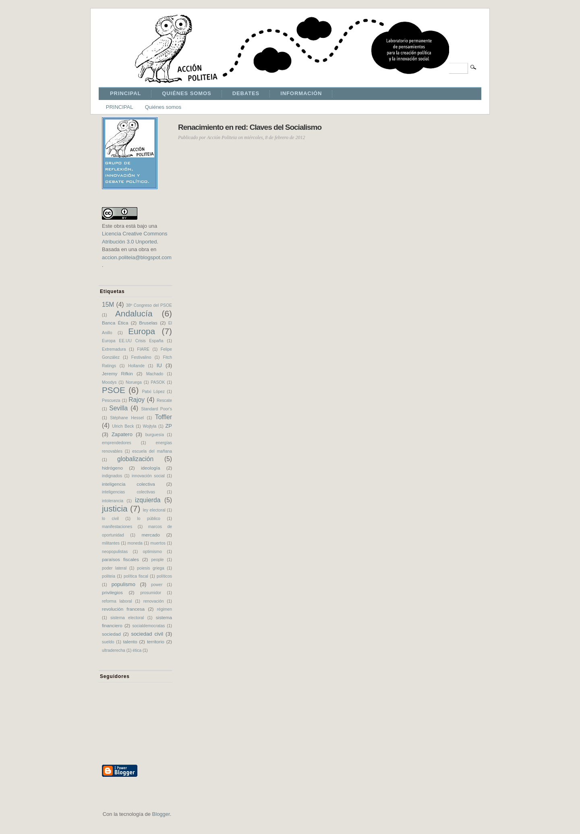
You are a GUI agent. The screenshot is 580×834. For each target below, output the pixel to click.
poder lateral (114, 568)
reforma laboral (117, 601)
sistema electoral (127, 618)
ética (137, 650)
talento (130, 641)
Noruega (134, 382)
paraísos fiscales (120, 559)
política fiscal (136, 576)
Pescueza (111, 400)
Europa (141, 331)
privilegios (112, 592)
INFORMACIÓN (301, 93)
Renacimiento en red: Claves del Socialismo (249, 127)
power (156, 584)
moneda (135, 543)
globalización (135, 458)
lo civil (110, 518)
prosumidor (150, 593)
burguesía (154, 435)
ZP (168, 426)
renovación (153, 601)
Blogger (161, 814)
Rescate (164, 400)
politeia (108, 576)
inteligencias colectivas (128, 492)
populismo (123, 584)
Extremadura (114, 349)
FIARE (143, 349)
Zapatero (122, 434)
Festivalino (141, 357)
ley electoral (154, 510)
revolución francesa (123, 608)
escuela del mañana (152, 451)
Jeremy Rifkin (117, 373)
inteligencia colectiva (128, 484)
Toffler (163, 417)
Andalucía (134, 313)
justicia (115, 508)
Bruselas (148, 322)
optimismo (152, 551)
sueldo (108, 642)
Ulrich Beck (123, 426)
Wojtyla (149, 426)
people (157, 559)
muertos (158, 543)
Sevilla (118, 408)
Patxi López (153, 391)
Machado (155, 374)
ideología (150, 467)
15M (108, 304)
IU (159, 365)
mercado (150, 534)
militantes (111, 543)
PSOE (113, 390)
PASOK (158, 382)
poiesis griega (150, 568)
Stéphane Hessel (127, 418)
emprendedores (116, 443)
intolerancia (112, 501)
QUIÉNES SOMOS (186, 93)
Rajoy (136, 399)
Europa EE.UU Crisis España (133, 341)
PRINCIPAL (125, 93)
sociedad (111, 633)
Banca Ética (115, 322)
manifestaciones (117, 526)
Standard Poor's (156, 409)
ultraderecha (113, 650)
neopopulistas (115, 551)
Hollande (136, 366)
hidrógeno (112, 467)
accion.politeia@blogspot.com (137, 257)
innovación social (148, 476)
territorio (155, 641)
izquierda (147, 500)
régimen (164, 609)
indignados (112, 476)
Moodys (109, 382)
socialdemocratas (149, 626)
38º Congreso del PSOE (149, 305)
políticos (164, 576)
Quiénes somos (163, 107)
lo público (148, 518)
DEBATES (246, 93)
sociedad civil (147, 634)
